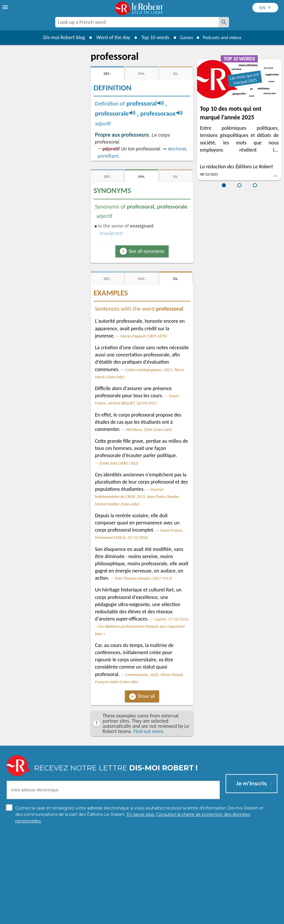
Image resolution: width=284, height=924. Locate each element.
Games (184, 37)
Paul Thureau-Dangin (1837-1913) (143, 578)
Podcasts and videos (223, 37)
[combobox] (137, 22)
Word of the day (109, 37)
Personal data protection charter (67, 918)
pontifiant (108, 156)
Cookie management (156, 918)
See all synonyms (146, 251)
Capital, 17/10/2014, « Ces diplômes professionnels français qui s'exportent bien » (142, 626)
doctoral (177, 149)
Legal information (117, 918)
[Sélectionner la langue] (265, 7)
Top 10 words (151, 37)
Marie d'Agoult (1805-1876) (143, 336)
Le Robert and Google (227, 918)
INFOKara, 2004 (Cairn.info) (149, 429)
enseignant (111, 233)
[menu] (6, 7)
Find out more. (149, 731)
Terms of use (191, 918)
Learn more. (219, 909)
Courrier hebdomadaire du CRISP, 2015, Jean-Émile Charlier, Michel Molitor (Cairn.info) (137, 496)
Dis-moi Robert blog (60, 37)
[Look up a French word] (224, 22)
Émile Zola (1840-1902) (119, 463)
